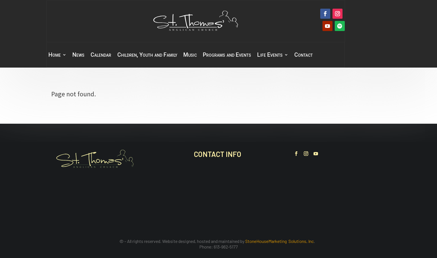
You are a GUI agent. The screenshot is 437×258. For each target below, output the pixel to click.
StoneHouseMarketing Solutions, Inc (279, 241)
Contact (303, 55)
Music (190, 55)
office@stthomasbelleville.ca (233, 203)
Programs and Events (227, 55)
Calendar (101, 55)
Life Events (270, 55)
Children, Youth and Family (147, 55)
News (78, 55)
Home (54, 55)
